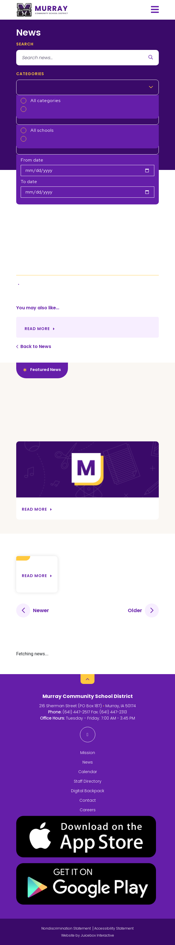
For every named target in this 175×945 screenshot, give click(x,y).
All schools (42, 130)
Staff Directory (87, 781)
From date (32, 160)
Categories (30, 74)
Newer (41, 610)
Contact (87, 800)
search (25, 44)
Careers (88, 810)
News (87, 762)
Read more (34, 575)
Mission (87, 752)
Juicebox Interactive (97, 935)
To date (29, 182)
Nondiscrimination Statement (66, 928)
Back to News (35, 346)
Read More (37, 328)
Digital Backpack (87, 791)
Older (135, 610)
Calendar (87, 772)
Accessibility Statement (114, 928)
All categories (45, 100)
